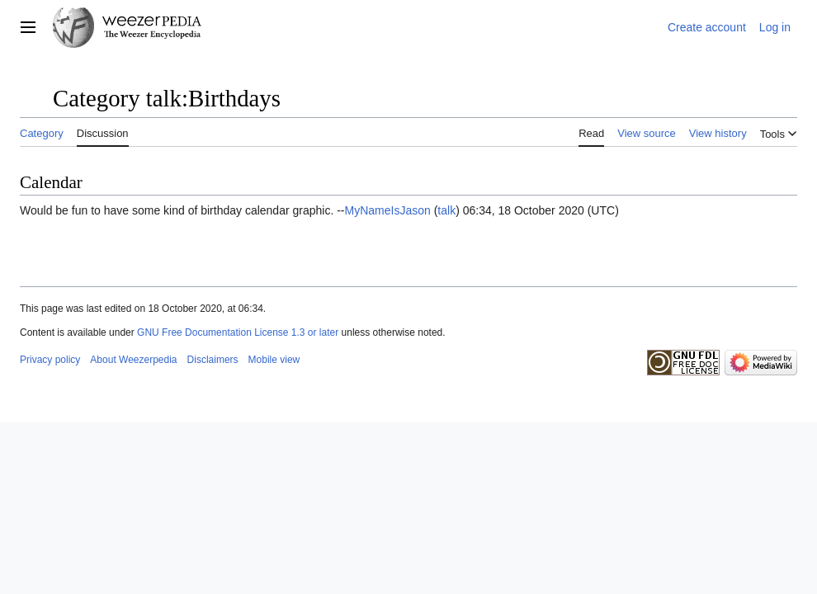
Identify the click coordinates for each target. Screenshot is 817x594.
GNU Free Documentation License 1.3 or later (237, 332)
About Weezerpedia (133, 359)
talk (446, 210)
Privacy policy (50, 359)
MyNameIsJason (388, 210)
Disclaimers (212, 359)
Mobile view (274, 359)
